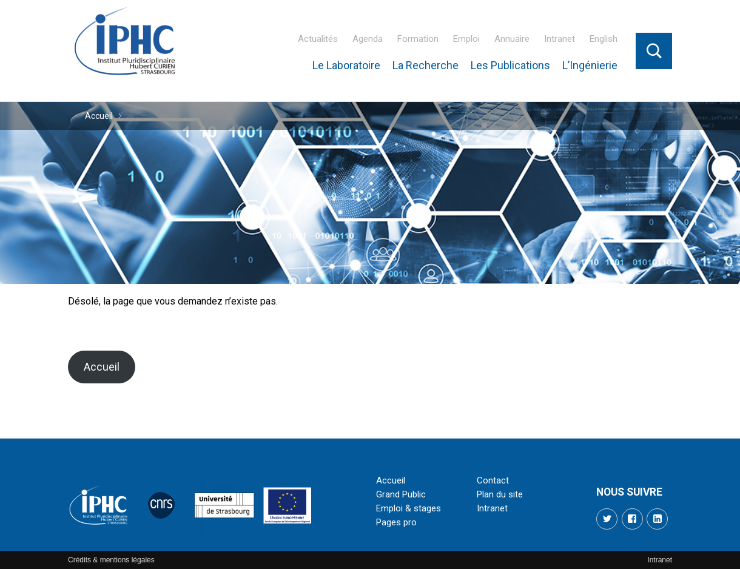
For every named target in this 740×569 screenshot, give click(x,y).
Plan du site (500, 494)
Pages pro (396, 522)
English (603, 38)
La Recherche (425, 65)
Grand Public (401, 494)
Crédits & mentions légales (111, 560)
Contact (493, 480)
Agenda (367, 38)
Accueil (99, 116)
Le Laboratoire (346, 65)
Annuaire (512, 38)
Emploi (466, 38)
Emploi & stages (408, 508)
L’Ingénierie (589, 65)
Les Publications (510, 65)
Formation (418, 38)
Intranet (559, 38)
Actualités (318, 38)
